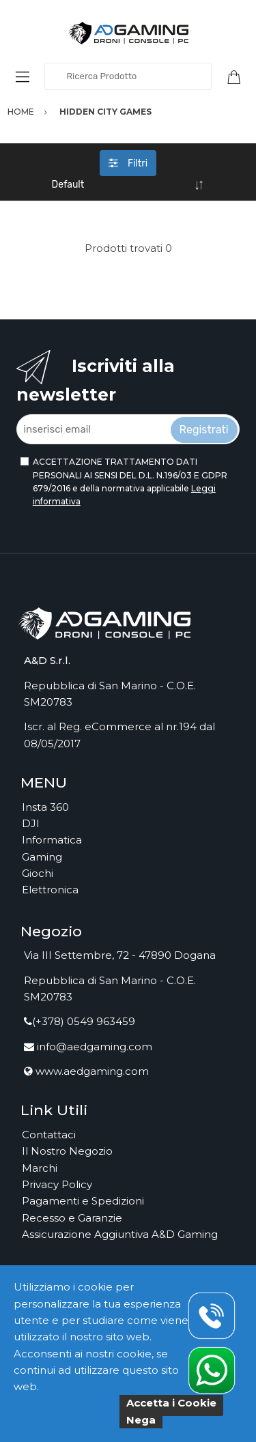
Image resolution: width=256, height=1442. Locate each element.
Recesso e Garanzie (72, 1217)
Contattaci (49, 1134)
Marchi (39, 1168)
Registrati (204, 429)
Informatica (52, 839)
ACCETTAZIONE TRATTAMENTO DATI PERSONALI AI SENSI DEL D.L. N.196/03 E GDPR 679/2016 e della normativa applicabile (130, 481)
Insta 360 (45, 807)
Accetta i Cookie (171, 1402)
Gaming (42, 856)
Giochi (37, 873)
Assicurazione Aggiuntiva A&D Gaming (120, 1234)
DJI (31, 823)
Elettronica (50, 889)
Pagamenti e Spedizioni (83, 1200)
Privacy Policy (57, 1184)
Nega (141, 1419)
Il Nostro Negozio (67, 1150)
